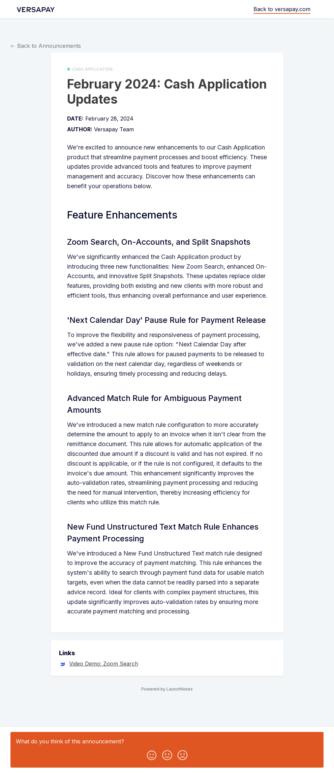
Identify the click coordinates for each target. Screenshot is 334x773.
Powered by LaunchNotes (167, 689)
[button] (152, 754)
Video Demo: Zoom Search (103, 663)
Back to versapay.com (281, 9)
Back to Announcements (46, 45)
